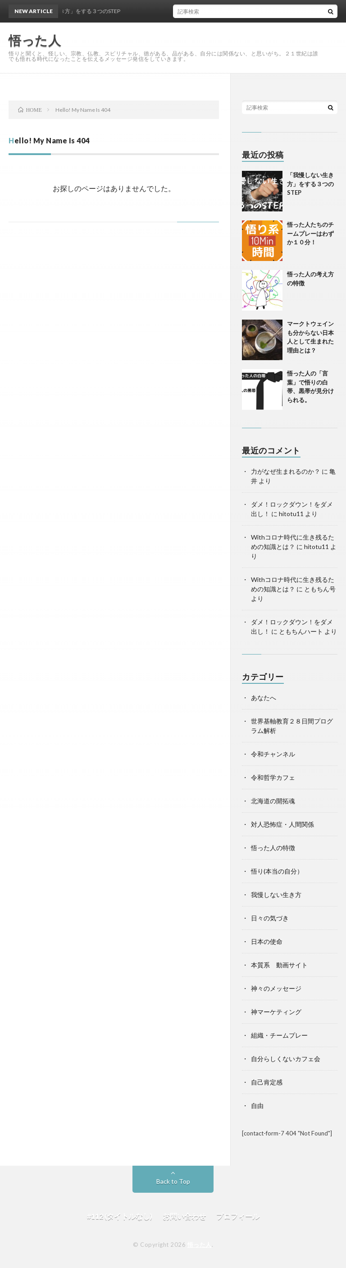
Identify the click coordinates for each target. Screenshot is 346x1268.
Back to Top (173, 1181)
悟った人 (199, 1244)
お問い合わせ (184, 1216)
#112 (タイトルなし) (119, 1216)
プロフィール (238, 1216)
